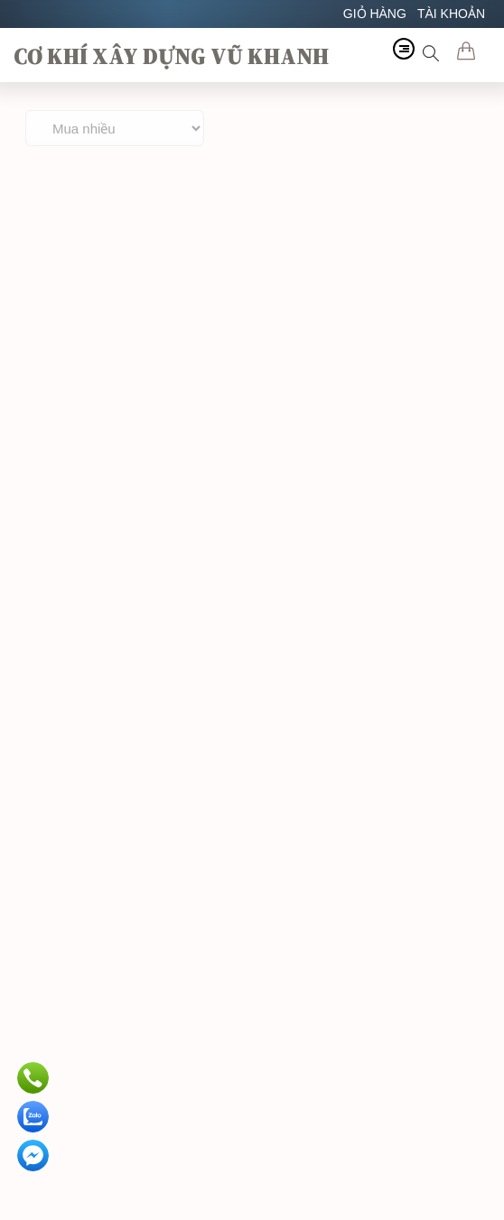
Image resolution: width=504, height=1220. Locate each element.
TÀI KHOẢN (451, 13)
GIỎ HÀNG (374, 13)
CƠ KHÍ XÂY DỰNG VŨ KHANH (171, 56)
